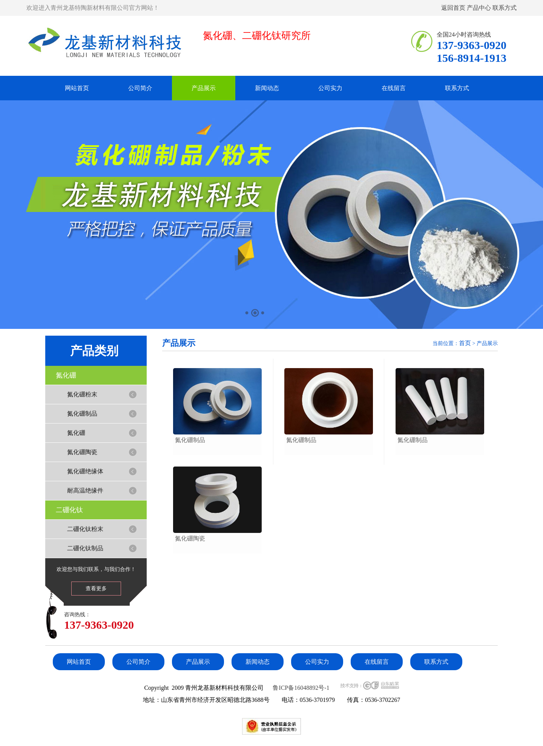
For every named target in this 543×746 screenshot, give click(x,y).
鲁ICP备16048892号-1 (301, 688)
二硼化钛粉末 (85, 529)
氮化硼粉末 (82, 394)
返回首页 (453, 8)
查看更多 (96, 588)
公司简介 (140, 88)
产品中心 (479, 8)
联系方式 (504, 8)
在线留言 (394, 88)
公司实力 (330, 88)
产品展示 (204, 88)
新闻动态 (267, 88)
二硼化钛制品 (85, 548)
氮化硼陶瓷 (82, 452)
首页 (465, 343)
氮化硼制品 (82, 413)
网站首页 (77, 88)
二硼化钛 (69, 510)
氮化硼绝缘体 (85, 471)
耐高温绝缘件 (85, 490)
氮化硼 (66, 375)
